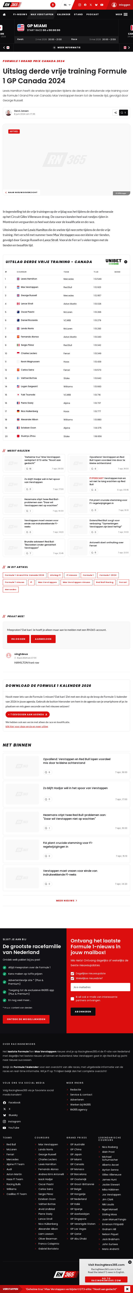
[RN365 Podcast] (53, 5)
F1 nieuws (71, 575)
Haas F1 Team (15, 1179)
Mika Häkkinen (110, 1189)
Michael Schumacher (110, 1158)
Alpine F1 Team (15, 1164)
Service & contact (81, 1094)
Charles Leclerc (47, 1159)
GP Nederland (78, 1199)
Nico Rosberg (110, 1147)
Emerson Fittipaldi (112, 1224)
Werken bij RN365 (80, 1104)
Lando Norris (45, 1149)
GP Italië (75, 1204)
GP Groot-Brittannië (82, 1184)
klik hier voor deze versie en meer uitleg (27, 726)
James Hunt (109, 1179)
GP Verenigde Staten (82, 1224)
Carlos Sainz (45, 1189)
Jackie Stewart (111, 1184)
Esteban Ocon (47, 1199)
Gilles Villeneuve (111, 1174)
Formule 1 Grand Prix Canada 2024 (34, 61)
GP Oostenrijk (78, 1179)
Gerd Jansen (21, 111)
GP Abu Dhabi (78, 1238)
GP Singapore (78, 1219)
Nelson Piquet (110, 1234)
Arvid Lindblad (46, 1209)
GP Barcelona (78, 1174)
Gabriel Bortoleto (48, 1248)
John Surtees (110, 1244)
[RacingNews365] (66, 1275)
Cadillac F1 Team (17, 1194)
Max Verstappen (42, 14)
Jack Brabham (110, 1239)
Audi (9, 1169)
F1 (31, 582)
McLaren (12, 1149)
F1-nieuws (20, 14)
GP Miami (76, 1159)
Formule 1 (88, 575)
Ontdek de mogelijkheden (26, 1019)
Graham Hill (109, 1229)
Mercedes (10, 589)
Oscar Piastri (46, 1184)
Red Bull (11, 1144)
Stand (78, 14)
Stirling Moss (109, 1214)
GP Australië (77, 1144)
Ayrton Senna (110, 1169)
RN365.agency (78, 1109)
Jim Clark (107, 1199)
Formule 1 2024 (108, 575)
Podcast (92, 14)
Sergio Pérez (45, 1194)
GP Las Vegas (78, 1229)
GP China (75, 1149)
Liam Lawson (46, 1234)
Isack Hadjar (45, 1179)
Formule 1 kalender (26, 1067)
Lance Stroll (50, 240)
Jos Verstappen (111, 1194)
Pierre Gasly (45, 1214)
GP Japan (76, 1154)
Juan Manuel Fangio (114, 1219)
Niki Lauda (108, 1204)
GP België (75, 1189)
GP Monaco (77, 1169)
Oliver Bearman (47, 1238)
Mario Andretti (110, 1249)
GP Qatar (75, 1234)
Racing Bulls (14, 1184)
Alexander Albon (48, 1229)
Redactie (75, 1089)
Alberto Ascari (110, 1164)
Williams (11, 1189)
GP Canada (77, 1164)
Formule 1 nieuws (14, 582)
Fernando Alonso (48, 1169)
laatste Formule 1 (19, 1051)
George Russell (47, 1154)
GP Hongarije (78, 1194)
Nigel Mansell (110, 1209)
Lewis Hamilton (38, 230)
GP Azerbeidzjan (80, 1214)
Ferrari (123, 582)
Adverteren (77, 1099)
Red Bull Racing (104, 582)
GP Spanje (76, 1209)
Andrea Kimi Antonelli (51, 1174)
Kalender (64, 14)
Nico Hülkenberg (48, 1224)
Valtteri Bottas (47, 1204)
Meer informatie (67, 47)
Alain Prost (108, 1151)
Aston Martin (14, 1174)
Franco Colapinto (48, 1243)
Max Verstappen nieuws (76, 582)
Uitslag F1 (55, 575)
